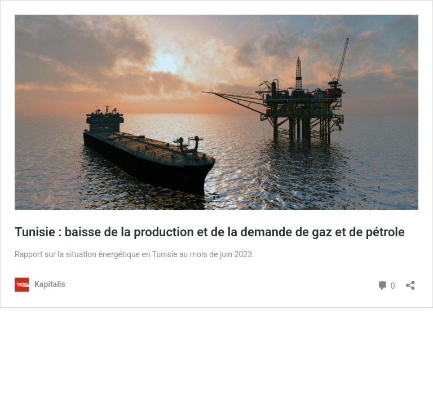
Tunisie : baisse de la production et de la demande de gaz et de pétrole (210, 232)
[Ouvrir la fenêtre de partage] (410, 281)
